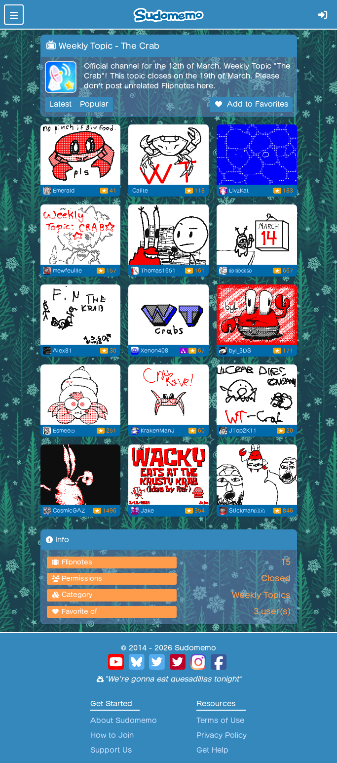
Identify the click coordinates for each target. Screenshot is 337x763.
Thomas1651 (158, 270)
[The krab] (80, 314)
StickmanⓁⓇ (247, 510)
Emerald (64, 190)
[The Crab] (80, 234)
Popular (94, 104)
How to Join (112, 735)
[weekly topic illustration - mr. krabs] (257, 314)
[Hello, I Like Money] (168, 234)
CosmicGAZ (69, 510)
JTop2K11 (243, 430)
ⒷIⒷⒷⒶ (240, 270)
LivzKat (239, 190)
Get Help (212, 750)
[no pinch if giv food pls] (80, 154)
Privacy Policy (221, 735)
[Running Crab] (168, 154)
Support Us (111, 750)
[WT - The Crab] (168, 314)
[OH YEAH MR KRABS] (257, 474)
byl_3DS (240, 350)
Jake (147, 510)
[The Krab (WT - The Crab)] (80, 474)
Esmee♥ (64, 430)
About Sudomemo (123, 720)
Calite (140, 190)
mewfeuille (67, 270)
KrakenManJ (158, 430)
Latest (60, 104)
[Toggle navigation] (14, 14)
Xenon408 (154, 350)
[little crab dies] (257, 394)
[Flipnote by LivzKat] (257, 154)
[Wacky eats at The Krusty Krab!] (168, 474)
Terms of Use (220, 720)
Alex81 (62, 350)
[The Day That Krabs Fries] (257, 234)
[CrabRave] (168, 394)
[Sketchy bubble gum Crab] (80, 394)
